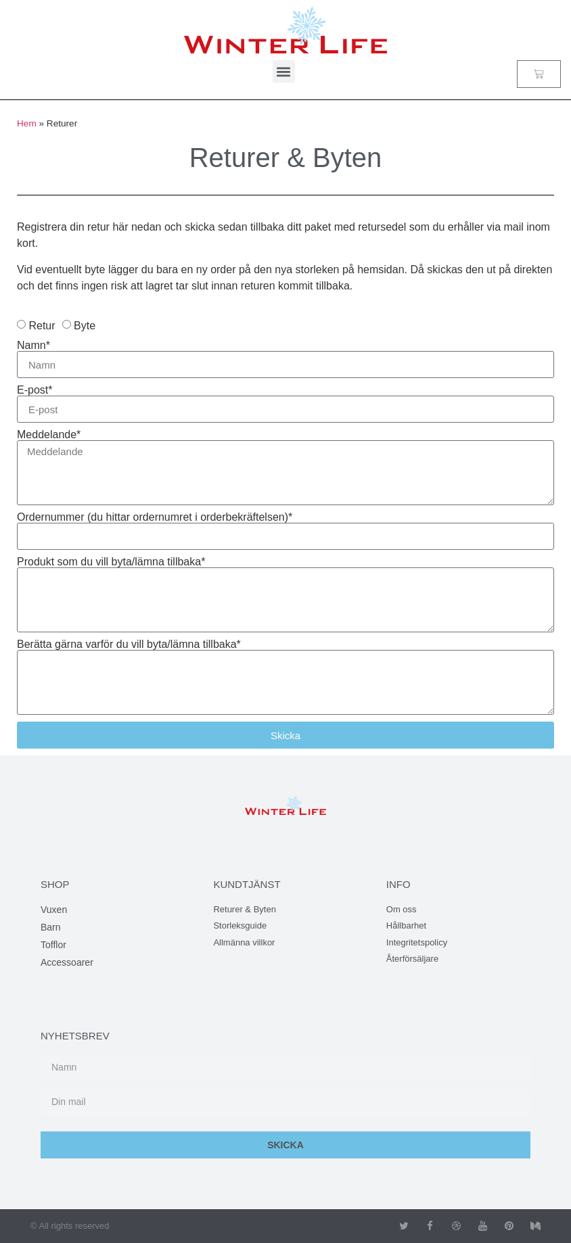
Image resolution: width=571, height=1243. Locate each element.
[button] (284, 71)
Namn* (33, 345)
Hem (27, 123)
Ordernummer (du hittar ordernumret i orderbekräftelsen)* (154, 517)
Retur (41, 325)
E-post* (34, 390)
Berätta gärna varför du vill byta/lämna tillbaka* (129, 644)
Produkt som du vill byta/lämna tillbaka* (111, 562)
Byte (84, 325)
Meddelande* (49, 434)
